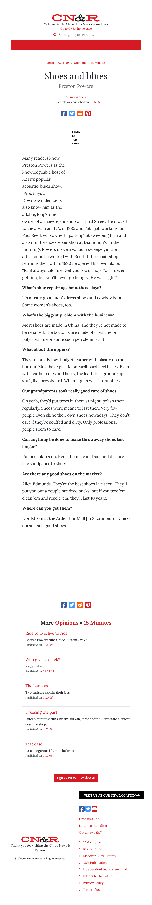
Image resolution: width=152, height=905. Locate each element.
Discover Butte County (99, 856)
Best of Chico (92, 849)
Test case (33, 743)
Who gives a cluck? (42, 659)
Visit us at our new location (112, 795)
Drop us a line (89, 819)
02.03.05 (48, 671)
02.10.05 (48, 645)
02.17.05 (64, 63)
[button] (135, 45)
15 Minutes (97, 63)
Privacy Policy (93, 883)
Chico (50, 63)
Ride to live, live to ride (46, 633)
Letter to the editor (93, 826)
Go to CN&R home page (76, 28)
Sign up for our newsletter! (76, 778)
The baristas (36, 685)
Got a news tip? (90, 832)
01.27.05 (48, 697)
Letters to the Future (98, 876)
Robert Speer (77, 97)
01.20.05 (48, 729)
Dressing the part (41, 712)
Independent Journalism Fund (105, 869)
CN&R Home (92, 842)
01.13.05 (48, 755)
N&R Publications (95, 862)
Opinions (80, 63)
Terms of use (92, 889)
